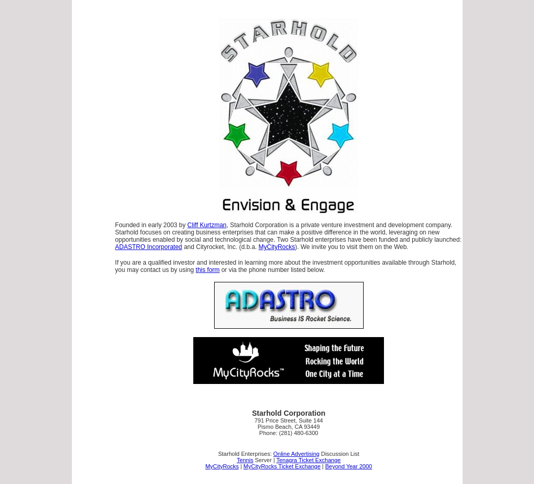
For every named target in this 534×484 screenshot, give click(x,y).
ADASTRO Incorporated (148, 247)
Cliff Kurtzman (207, 225)
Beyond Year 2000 (348, 466)
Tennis (245, 460)
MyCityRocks (276, 247)
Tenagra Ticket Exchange (308, 460)
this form (208, 270)
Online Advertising (297, 454)
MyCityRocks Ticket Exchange (281, 466)
